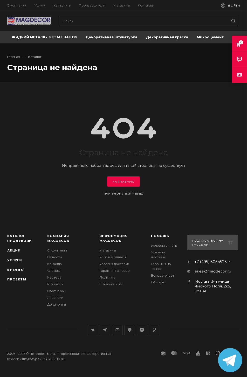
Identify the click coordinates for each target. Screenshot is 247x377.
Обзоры (158, 282)
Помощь (160, 236)
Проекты (16, 279)
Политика (107, 277)
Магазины (107, 250)
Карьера (54, 277)
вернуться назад (127, 193)
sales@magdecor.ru (212, 271)
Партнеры (55, 291)
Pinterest (154, 330)
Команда (54, 264)
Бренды (15, 270)
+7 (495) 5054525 (210, 262)
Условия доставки (114, 264)
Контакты (55, 284)
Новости (54, 257)
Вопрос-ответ (162, 275)
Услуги (14, 260)
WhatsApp (129, 330)
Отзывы (53, 270)
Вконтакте (93, 330)
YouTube (117, 330)
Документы (56, 304)
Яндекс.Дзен (142, 330)
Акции (14, 250)
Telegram (105, 330)
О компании (57, 250)
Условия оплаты (112, 257)
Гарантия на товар (114, 270)
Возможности (110, 284)
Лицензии (55, 298)
